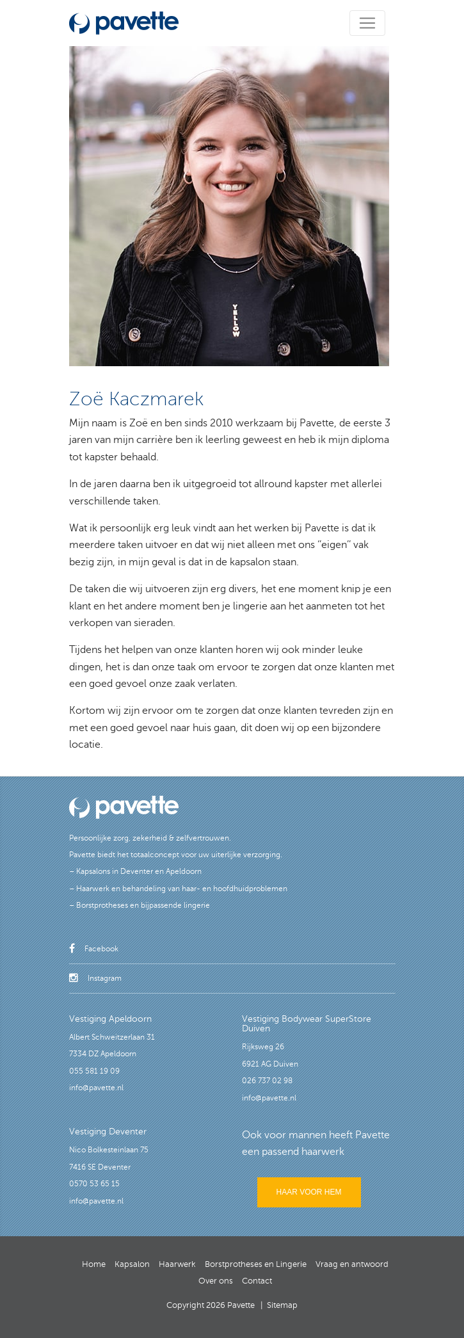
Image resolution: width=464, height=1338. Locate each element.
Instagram (95, 978)
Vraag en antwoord (352, 1264)
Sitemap (282, 1305)
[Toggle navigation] (367, 23)
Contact (257, 1281)
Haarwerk (177, 1264)
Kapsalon (132, 1264)
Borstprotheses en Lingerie (256, 1264)
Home (94, 1264)
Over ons (215, 1281)
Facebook (93, 948)
